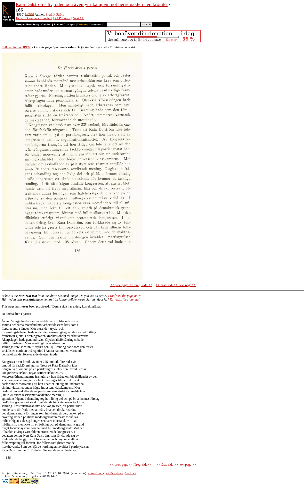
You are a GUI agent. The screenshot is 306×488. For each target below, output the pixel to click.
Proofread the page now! (124, 295)
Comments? (97, 24)
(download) (96, 474)
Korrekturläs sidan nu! (125, 299)
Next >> (78, 18)
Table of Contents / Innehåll (34, 18)
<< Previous (63, 18)
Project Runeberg (27, 24)
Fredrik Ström (55, 14)
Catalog (46, 24)
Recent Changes (64, 24)
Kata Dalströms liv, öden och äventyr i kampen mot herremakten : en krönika (92, 4)
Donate (82, 24)
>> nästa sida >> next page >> (176, 285)
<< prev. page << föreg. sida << (131, 285)
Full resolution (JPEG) (16, 47)
